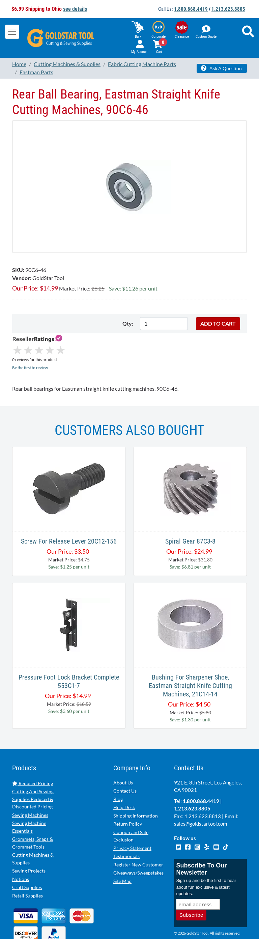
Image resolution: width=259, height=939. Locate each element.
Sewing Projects (29, 842)
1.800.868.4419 (191, 9)
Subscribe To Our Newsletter (201, 841)
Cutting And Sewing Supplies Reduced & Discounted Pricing (33, 770)
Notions (20, 851)
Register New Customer (138, 836)
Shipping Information (135, 787)
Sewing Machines (30, 787)
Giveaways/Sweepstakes (138, 844)
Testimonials (126, 828)
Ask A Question (221, 68)
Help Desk (124, 779)
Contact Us (125, 762)
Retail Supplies (27, 867)
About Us (123, 754)
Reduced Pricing (32, 755)
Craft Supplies (27, 859)
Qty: (127, 323)
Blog (118, 771)
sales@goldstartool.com (200, 795)
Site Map (122, 853)
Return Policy (127, 795)
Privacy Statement (132, 820)
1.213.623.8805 (228, 9)
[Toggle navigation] (12, 32)
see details (75, 9)
